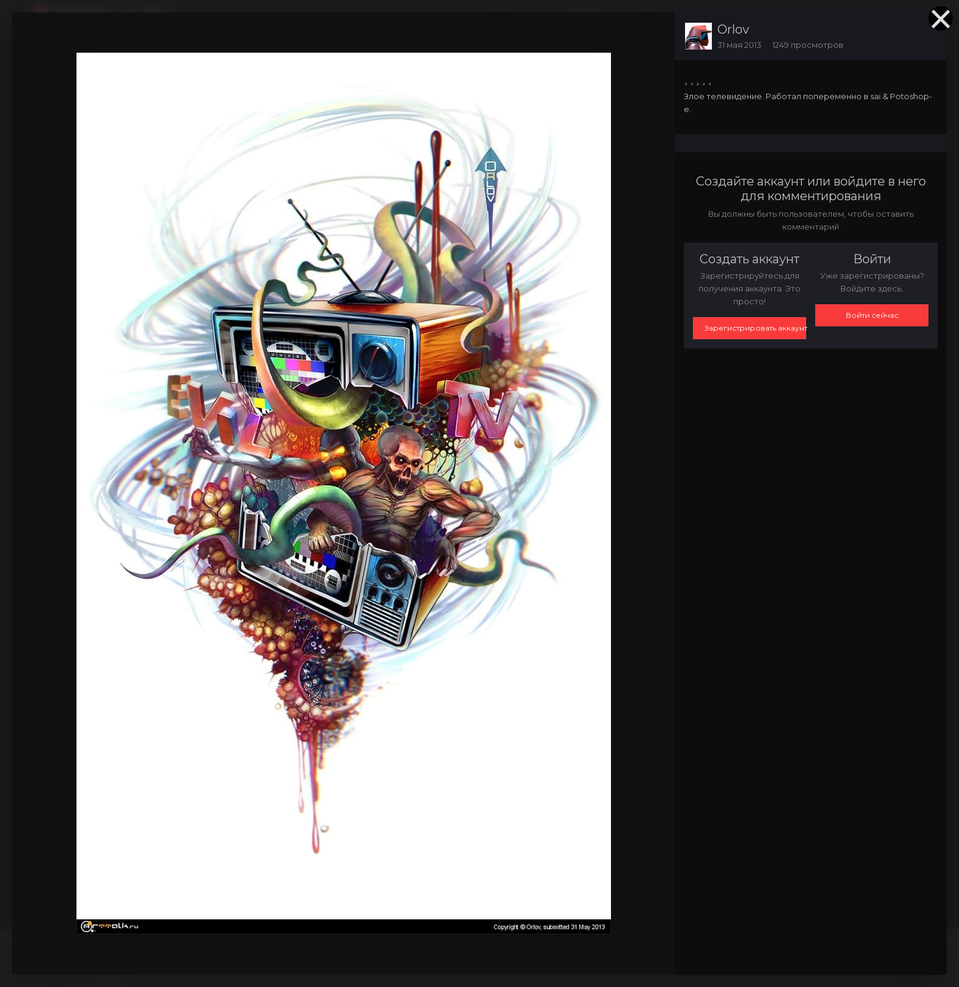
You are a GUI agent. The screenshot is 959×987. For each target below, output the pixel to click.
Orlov (733, 29)
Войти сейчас (872, 315)
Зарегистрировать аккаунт (755, 327)
